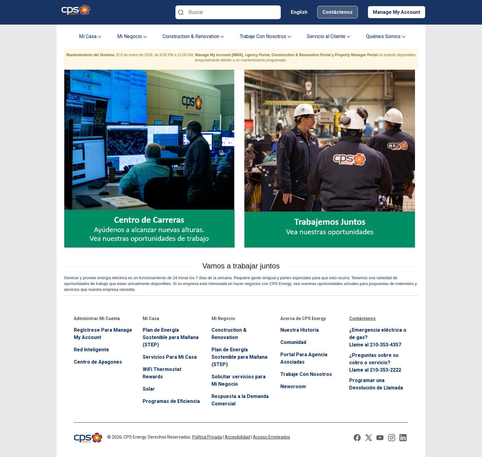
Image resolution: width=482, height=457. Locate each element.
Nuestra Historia (299, 330)
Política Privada (207, 437)
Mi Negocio (132, 36)
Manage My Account (396, 12)
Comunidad (293, 342)
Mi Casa (90, 36)
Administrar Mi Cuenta (97, 318)
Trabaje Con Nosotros (265, 36)
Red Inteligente (91, 350)
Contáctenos (337, 12)
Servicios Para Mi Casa (170, 357)
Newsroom (293, 386)
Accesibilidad (237, 437)
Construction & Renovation (193, 36)
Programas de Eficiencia (171, 401)
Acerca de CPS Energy (303, 318)
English (299, 12)
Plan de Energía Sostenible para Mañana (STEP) (171, 337)
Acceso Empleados (271, 437)
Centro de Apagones (98, 362)
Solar (149, 389)
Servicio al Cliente (328, 36)
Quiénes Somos (385, 36)
